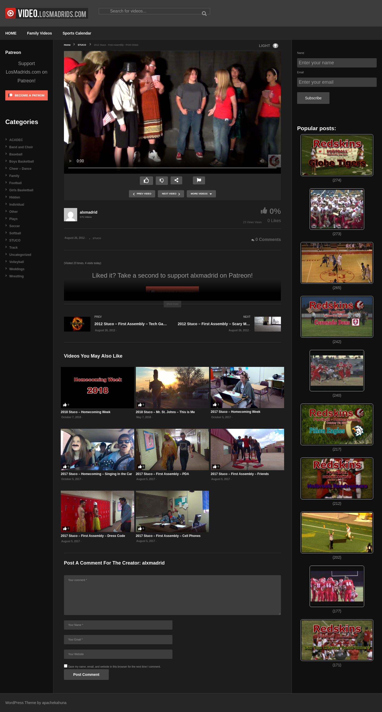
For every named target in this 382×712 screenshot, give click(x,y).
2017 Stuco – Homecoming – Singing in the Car (96, 474)
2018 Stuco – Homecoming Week (85, 412)
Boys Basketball (21, 161)
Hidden (14, 197)
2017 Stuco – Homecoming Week (235, 412)
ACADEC (16, 140)
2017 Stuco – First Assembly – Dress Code (93, 536)
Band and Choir (21, 147)
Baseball (15, 154)
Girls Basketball (21, 190)
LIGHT (268, 45)
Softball (15, 233)
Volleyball (16, 262)
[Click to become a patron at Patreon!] (26, 102)
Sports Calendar (77, 33)
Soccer (14, 226)
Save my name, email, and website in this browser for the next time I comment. (114, 666)
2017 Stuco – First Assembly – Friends (240, 474)
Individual (16, 204)
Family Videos (39, 33)
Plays (13, 219)
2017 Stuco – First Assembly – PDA (162, 474)
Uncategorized (20, 255)
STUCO (14, 240)
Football (15, 183)
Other (13, 212)
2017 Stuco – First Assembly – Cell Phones (168, 536)
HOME (10, 33)
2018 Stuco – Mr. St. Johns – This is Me (165, 412)
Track (13, 247)
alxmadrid (88, 212)
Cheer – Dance (20, 169)
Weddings (16, 269)
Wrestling (16, 276)
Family (14, 176)
